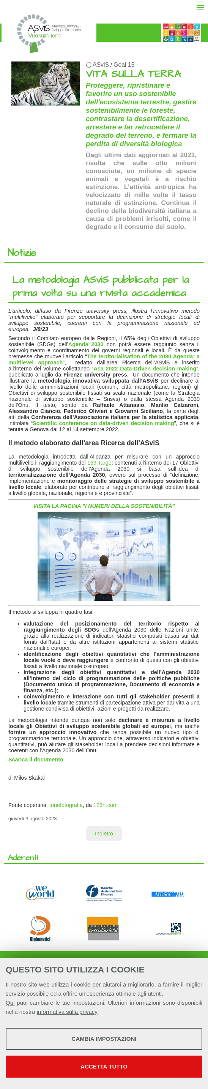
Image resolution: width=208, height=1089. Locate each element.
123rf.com (105, 805)
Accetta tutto (104, 1066)
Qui (10, 1002)
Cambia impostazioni (104, 1038)
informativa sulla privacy (67, 1012)
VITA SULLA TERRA (133, 74)
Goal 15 (123, 64)
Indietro (104, 834)
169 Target (100, 463)
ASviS (101, 64)
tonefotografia (66, 805)
